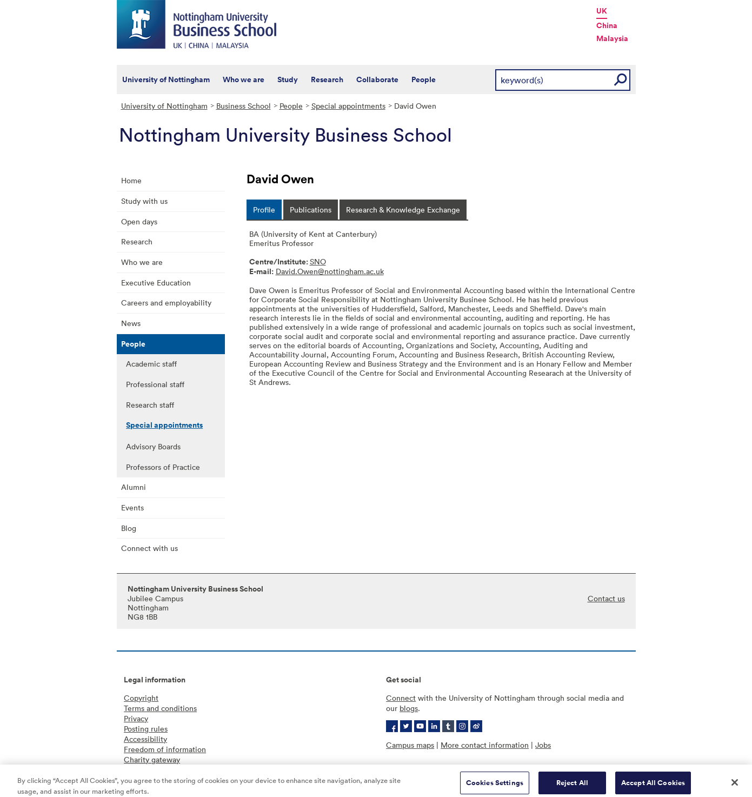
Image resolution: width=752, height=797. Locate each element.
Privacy (136, 718)
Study (287, 79)
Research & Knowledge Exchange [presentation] (403, 209)
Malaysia (612, 38)
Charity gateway (152, 759)
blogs (409, 708)
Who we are (243, 79)
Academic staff (151, 363)
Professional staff (155, 384)
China (606, 25)
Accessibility (145, 739)
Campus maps (410, 745)
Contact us (606, 598)
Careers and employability (166, 302)
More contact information (485, 745)
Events (132, 507)
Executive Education (156, 282)
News (131, 323)
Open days (139, 221)
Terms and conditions (160, 708)
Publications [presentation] (310, 209)
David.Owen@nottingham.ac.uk (330, 271)
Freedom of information (165, 749)
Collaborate (377, 79)
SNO (318, 261)
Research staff (150, 405)
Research (327, 79)
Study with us (144, 201)
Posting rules (146, 728)
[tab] (264, 210)
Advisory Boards (153, 446)
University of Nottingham (166, 79)
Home (131, 180)
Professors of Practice (163, 467)
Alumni (133, 487)
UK (601, 10)
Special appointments (348, 106)
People (423, 79)
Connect (401, 698)
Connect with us (149, 548)
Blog (128, 528)
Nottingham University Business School (198, 24)
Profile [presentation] (264, 209)
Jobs (543, 745)
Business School (243, 106)
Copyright (141, 698)
